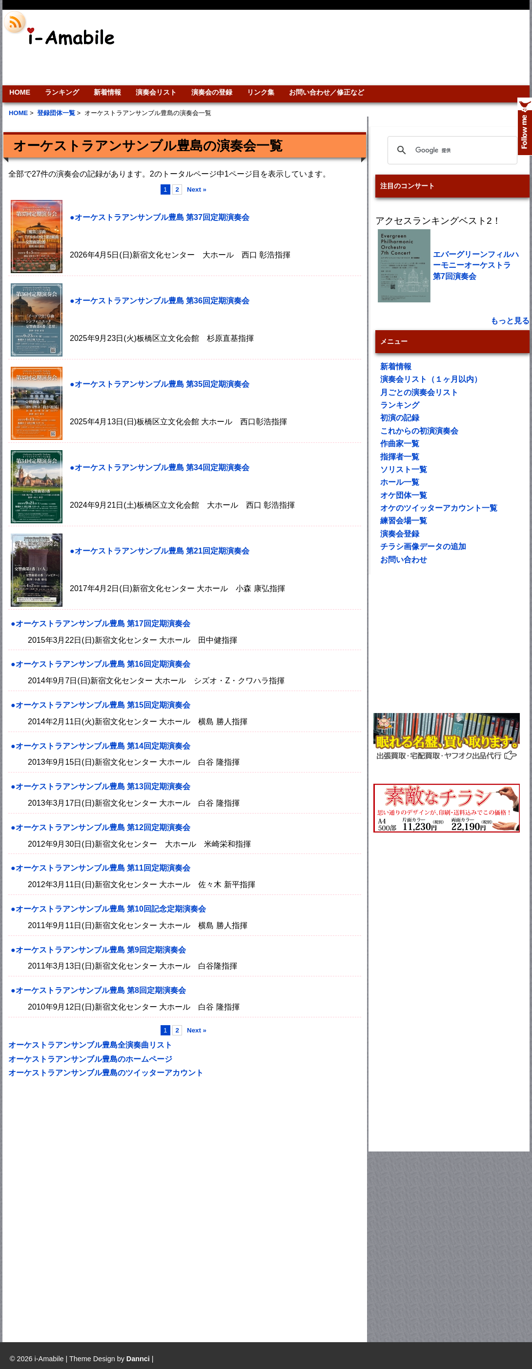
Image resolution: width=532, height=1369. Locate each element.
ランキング (62, 92)
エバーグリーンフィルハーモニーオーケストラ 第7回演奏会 (476, 265)
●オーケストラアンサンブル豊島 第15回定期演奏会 (100, 705)
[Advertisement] (470, 47)
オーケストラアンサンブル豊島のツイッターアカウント (106, 1073)
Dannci (138, 1359)
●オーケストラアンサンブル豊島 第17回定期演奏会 (100, 623)
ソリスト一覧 (403, 469)
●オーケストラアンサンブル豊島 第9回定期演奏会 (98, 950)
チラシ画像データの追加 (423, 546)
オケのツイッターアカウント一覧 (438, 508)
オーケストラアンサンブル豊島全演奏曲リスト (90, 1045)
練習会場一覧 (403, 520)
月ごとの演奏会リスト (419, 392)
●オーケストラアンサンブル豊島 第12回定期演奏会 (100, 827)
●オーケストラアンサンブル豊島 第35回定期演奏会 (159, 384)
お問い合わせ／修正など (326, 92)
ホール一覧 (399, 482)
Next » (196, 189)
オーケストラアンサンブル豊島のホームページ (90, 1059)
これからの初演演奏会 (419, 431)
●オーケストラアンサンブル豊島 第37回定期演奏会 (159, 217)
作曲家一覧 (399, 443)
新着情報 (107, 92)
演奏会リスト (156, 92)
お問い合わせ (403, 560)
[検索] (451, 150)
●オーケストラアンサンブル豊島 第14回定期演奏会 (100, 746)
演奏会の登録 (211, 92)
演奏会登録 (399, 534)
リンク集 (260, 92)
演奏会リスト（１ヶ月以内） (431, 379)
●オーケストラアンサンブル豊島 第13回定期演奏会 (100, 786)
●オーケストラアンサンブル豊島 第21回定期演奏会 (159, 551)
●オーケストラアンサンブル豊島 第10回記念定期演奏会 (108, 909)
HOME (19, 92)
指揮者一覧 (399, 457)
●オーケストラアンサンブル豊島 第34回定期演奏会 (159, 467)
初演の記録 (399, 418)
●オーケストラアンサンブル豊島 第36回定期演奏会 (159, 301)
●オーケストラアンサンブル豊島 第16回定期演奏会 (100, 664)
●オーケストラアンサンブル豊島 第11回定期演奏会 (100, 868)
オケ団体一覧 (403, 495)
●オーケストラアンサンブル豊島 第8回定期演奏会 (98, 990)
